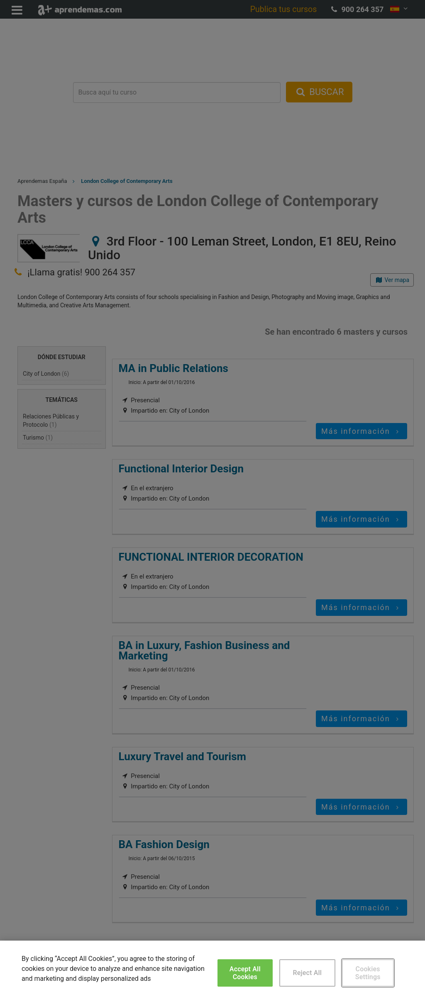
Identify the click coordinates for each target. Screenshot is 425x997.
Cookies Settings (368, 973)
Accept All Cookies (245, 973)
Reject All (307, 973)
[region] (212, 969)
